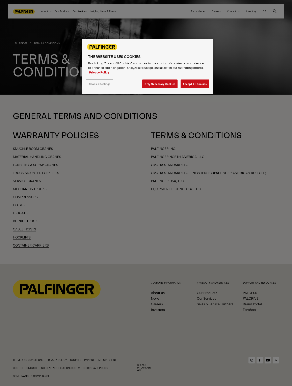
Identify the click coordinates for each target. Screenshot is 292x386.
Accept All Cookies (195, 84)
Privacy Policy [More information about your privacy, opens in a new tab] (99, 72)
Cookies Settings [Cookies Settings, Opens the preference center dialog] (99, 84)
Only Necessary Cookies (159, 84)
